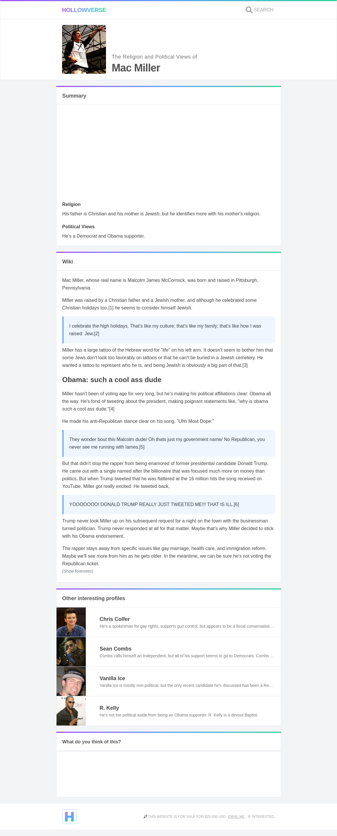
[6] (236, 504)
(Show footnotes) (77, 571)
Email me (236, 817)
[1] (111, 307)
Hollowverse (84, 10)
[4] (111, 408)
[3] (245, 365)
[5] (142, 447)
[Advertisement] (168, 155)
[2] (96, 333)
